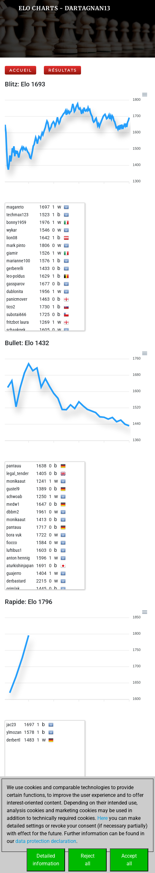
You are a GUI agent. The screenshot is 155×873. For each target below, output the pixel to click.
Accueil (20, 70)
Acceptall (129, 860)
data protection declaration (45, 841)
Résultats (62, 70)
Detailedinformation (46, 860)
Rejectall (87, 860)
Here (102, 818)
